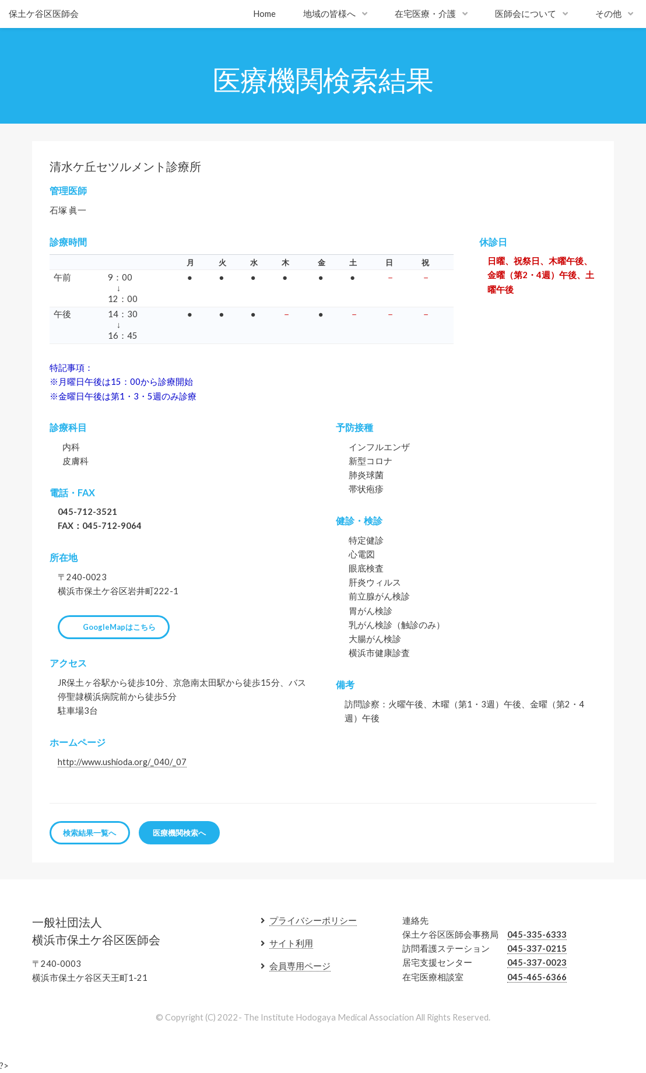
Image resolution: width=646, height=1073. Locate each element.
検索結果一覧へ (89, 832)
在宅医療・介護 (425, 14)
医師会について (525, 14)
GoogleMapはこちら (119, 627)
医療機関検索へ (179, 832)
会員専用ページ (300, 966)
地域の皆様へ (329, 14)
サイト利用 (291, 943)
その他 (608, 14)
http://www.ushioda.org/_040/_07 (122, 762)
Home (264, 14)
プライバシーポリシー (313, 920)
